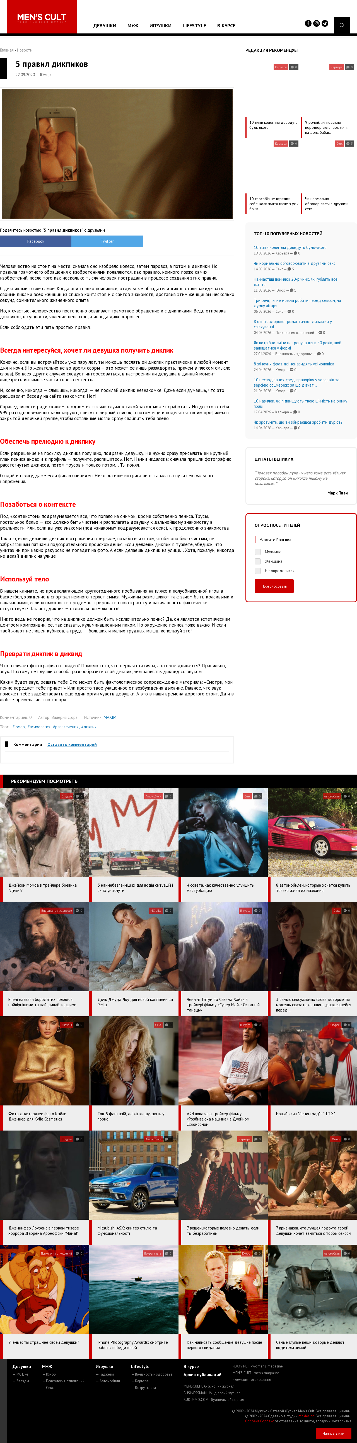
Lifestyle (194, 25)
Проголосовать (274, 586)
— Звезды (21, 1381)
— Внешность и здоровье (151, 1374)
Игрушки (160, 25)
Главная (7, 50)
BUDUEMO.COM (214, 1399)
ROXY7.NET (258, 1366)
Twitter (88, 241)
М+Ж (132, 25)
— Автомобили (108, 1381)
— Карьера (140, 1381)
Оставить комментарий (72, 744)
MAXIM (110, 717)
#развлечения (65, 726)
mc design (306, 1416)
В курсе (226, 25)
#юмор (19, 726)
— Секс (48, 1387)
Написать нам (333, 1433)
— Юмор (49, 1374)
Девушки (104, 25)
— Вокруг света (143, 1387)
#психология (39, 726)
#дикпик (89, 726)
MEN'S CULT (256, 1373)
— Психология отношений (63, 1381)
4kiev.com (252, 1379)
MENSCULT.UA (209, 1386)
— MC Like (20, 1374)
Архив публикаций (202, 1374)
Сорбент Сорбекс (259, 1421)
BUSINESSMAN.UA (212, 1393)
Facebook (29, 241)
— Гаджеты (105, 1374)
